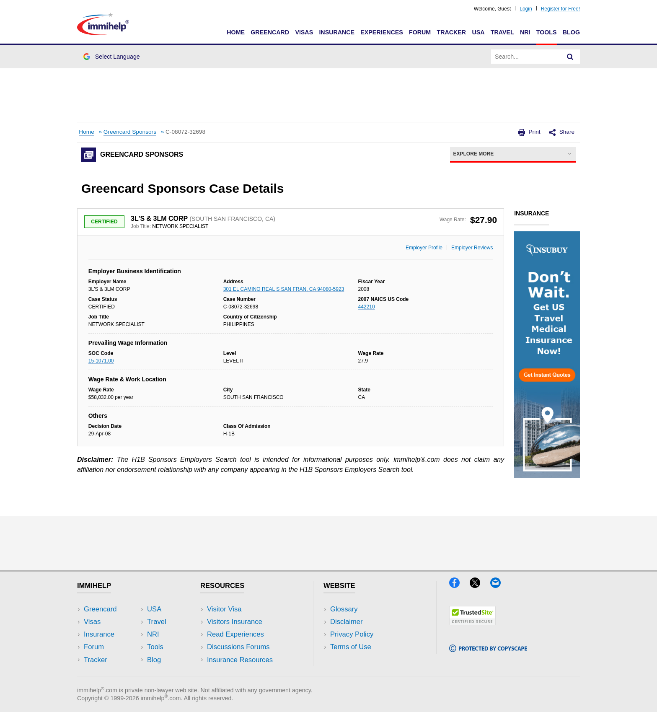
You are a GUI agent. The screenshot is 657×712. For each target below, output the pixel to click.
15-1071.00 (101, 361)
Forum (420, 32)
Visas (304, 32)
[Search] (570, 56)
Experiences (381, 32)
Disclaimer (346, 622)
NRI (525, 32)
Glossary (344, 609)
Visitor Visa (224, 609)
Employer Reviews (472, 248)
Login (526, 9)
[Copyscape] (488, 649)
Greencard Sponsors (129, 132)
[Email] (499, 585)
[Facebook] (459, 585)
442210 (366, 307)
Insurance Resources (240, 660)
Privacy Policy (351, 634)
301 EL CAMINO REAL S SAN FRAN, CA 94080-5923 (283, 289)
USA (478, 32)
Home (236, 32)
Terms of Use (350, 647)
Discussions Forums (238, 647)
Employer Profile (424, 248)
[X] (480, 585)
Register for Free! (560, 9)
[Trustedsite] (472, 622)
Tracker (451, 32)
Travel (502, 32)
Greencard (270, 32)
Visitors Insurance (234, 622)
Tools (546, 32)
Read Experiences (235, 634)
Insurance (336, 32)
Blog (571, 32)
